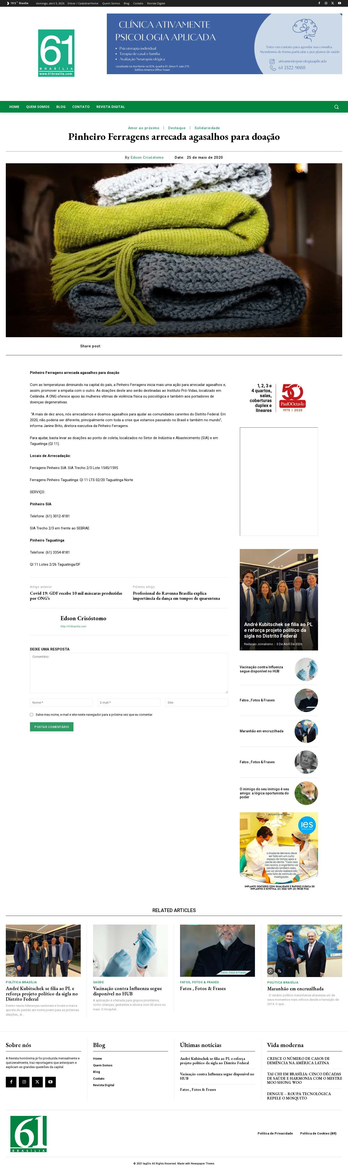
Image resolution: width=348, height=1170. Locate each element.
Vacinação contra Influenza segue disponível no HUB (261, 669)
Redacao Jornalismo (258, 644)
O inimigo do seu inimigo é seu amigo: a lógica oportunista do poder (264, 793)
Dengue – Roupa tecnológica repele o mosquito (299, 1096)
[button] (304, 107)
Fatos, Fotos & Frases (199, 982)
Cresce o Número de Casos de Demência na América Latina (298, 1060)
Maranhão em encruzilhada (261, 731)
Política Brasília (21, 982)
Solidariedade (207, 128)
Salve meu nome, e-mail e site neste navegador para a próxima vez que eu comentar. (94, 714)
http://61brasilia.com (73, 626)
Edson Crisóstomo (147, 157)
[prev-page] (300, 557)
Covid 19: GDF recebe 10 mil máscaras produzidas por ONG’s (76, 596)
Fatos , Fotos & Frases (257, 700)
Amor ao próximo (144, 128)
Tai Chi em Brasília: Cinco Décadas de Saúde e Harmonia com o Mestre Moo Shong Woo (304, 1078)
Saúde (98, 982)
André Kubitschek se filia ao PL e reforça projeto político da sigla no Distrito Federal (278, 630)
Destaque (177, 128)
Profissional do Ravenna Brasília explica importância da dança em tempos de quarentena (176, 596)
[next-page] (309, 557)
